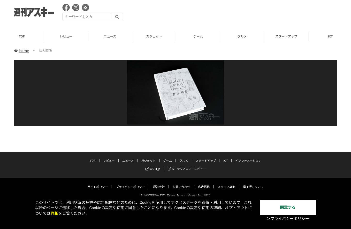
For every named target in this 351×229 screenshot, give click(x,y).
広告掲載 (204, 182)
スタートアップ (286, 36)
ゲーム (198, 36)
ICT (225, 156)
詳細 (54, 213)
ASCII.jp (152, 165)
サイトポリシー (98, 182)
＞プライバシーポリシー (288, 218)
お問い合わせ (181, 182)
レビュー (66, 36)
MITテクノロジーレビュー (187, 165)
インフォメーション (248, 156)
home (21, 50)
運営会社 (159, 182)
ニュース (110, 36)
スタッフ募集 (226, 182)
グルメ (242, 36)
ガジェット (154, 36)
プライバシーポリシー (130, 182)
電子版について (253, 182)
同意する (288, 207)
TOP (22, 36)
